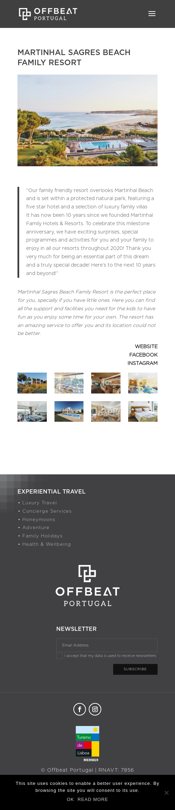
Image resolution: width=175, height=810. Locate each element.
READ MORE (93, 799)
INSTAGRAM (142, 363)
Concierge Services (47, 511)
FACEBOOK (143, 355)
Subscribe (135, 669)
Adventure (36, 528)
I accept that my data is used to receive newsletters (106, 656)
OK (70, 799)
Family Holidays (42, 536)
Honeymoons (38, 520)
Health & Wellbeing (46, 544)
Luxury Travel (39, 503)
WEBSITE (146, 346)
